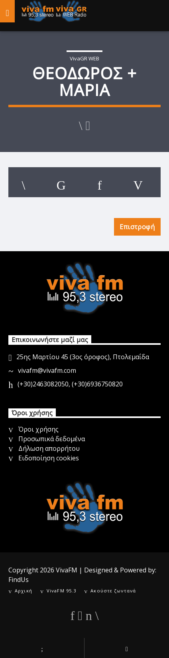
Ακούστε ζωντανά (113, 591)
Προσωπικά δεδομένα (51, 438)
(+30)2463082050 (43, 384)
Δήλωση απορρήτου (49, 448)
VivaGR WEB (84, 58)
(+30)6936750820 (97, 384)
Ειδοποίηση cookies (48, 458)
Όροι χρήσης (38, 429)
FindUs (18, 579)
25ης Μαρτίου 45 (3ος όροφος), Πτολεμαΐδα (82, 356)
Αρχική (23, 591)
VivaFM (66, 570)
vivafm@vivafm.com (47, 370)
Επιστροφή (137, 226)
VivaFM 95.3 (61, 591)
